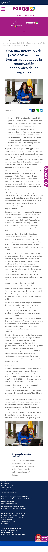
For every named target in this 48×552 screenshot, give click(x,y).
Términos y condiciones (8, 521)
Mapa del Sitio (5, 523)
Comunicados (13, 41)
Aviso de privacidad (6, 519)
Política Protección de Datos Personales (12, 517)
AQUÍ (32, 15)
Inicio (4, 41)
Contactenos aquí (6, 482)
